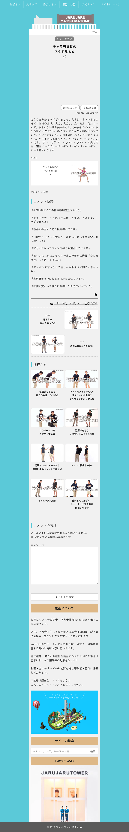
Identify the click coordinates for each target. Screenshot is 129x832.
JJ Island (64, 716)
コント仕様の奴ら (87, 303)
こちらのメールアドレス (45, 685)
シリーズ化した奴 (64, 303)
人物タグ (31, 4)
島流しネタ (49, 4)
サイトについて (110, 4)
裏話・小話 (69, 4)
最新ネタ (15, 4)
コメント (38, 545)
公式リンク (88, 4)
